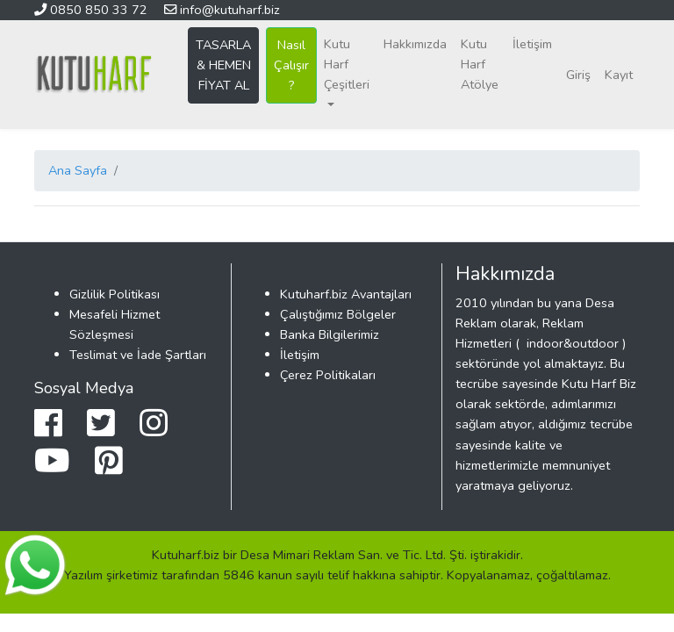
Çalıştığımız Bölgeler (338, 314)
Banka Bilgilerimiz (329, 334)
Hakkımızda (415, 44)
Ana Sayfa (77, 170)
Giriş (578, 74)
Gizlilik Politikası (114, 294)
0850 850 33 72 (92, 9)
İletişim (532, 44)
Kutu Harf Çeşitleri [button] (346, 64)
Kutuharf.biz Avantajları (346, 294)
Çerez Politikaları (328, 375)
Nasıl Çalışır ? (291, 65)
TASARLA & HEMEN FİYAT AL (223, 65)
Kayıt (619, 74)
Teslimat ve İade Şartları (137, 354)
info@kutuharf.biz (222, 9)
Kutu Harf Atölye (479, 64)
